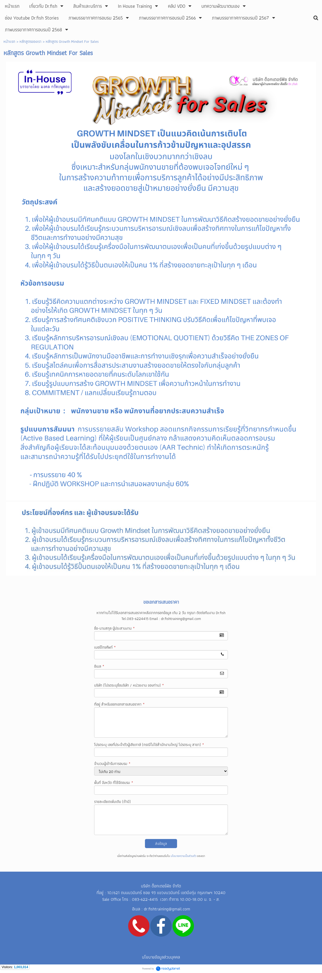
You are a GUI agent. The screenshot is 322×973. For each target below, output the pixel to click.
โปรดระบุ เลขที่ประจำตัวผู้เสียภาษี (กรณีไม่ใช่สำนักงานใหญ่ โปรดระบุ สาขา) (149, 745)
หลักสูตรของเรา (30, 41)
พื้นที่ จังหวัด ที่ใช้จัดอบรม (113, 783)
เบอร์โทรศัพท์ (105, 647)
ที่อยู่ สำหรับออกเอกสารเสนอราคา (119, 704)
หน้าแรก (9, 41)
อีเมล (99, 666)
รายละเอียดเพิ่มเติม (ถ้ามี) (112, 802)
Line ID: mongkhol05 (160, 946)
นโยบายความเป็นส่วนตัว (183, 855)
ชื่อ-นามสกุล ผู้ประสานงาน (114, 628)
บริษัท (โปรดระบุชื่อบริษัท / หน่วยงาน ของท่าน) (129, 685)
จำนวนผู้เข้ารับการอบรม (112, 764)
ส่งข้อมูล (161, 843)
